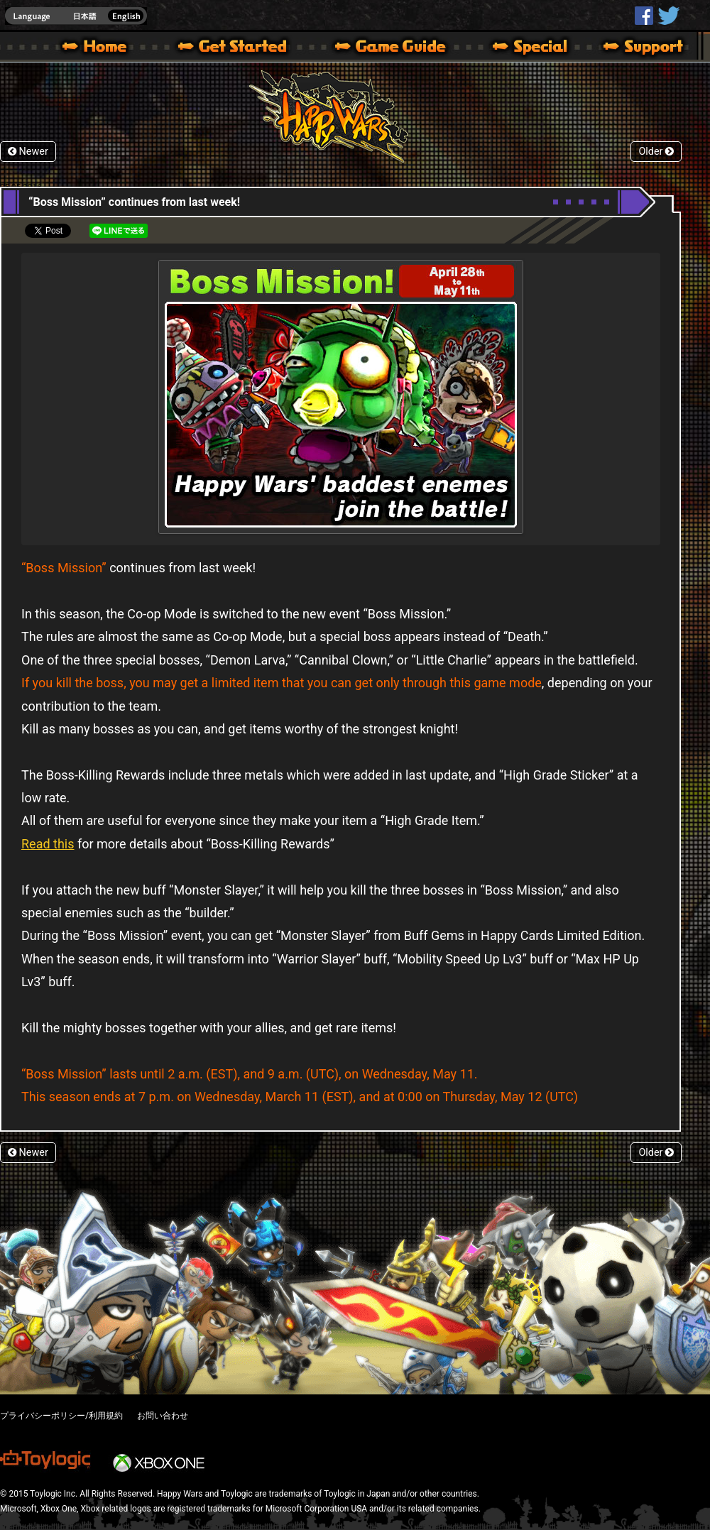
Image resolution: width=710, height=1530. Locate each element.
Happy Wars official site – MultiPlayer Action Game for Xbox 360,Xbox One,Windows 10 (97, 48)
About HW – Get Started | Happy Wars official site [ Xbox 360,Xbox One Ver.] (244, 48)
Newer (28, 152)
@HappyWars (668, 15)
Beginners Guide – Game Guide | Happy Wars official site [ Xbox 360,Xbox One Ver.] (400, 48)
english (76, 16)
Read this (48, 843)
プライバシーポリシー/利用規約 (61, 1416)
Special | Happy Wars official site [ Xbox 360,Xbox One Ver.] (524, 48)
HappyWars (644, 15)
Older (656, 152)
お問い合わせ (162, 1416)
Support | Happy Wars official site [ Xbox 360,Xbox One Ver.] (631, 48)
